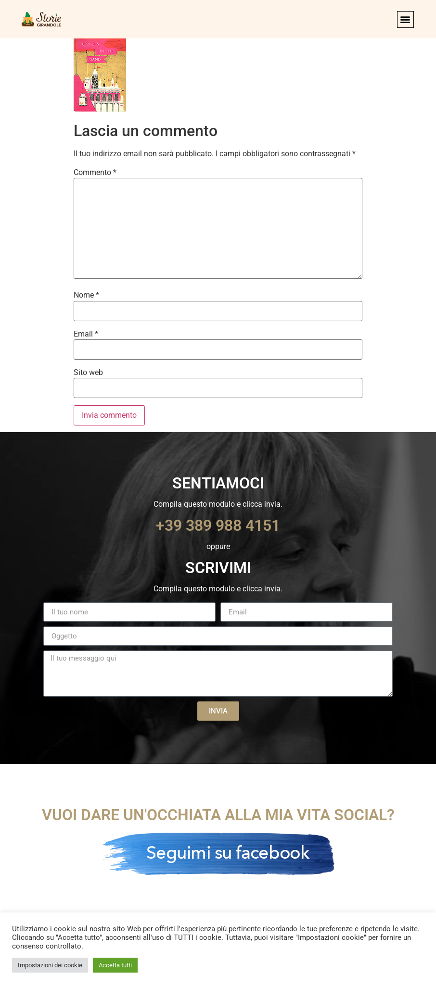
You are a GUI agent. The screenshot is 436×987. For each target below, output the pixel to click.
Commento (95, 172)
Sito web (88, 372)
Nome (86, 295)
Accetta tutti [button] (115, 965)
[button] (405, 19)
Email (86, 334)
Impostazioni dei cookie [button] (50, 965)
